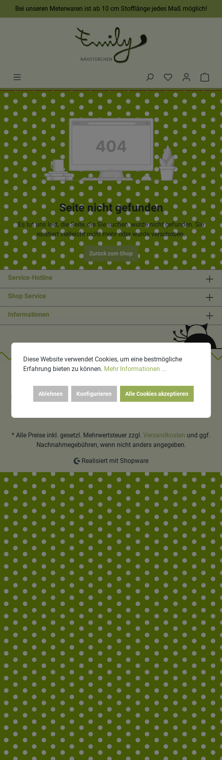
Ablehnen (50, 394)
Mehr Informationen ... (135, 369)
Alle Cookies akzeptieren (156, 394)
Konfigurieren (94, 394)
